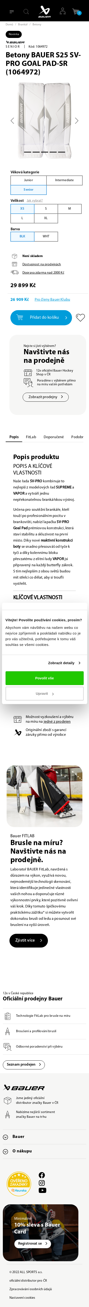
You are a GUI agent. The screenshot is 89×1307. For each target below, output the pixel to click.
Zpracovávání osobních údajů (30, 1289)
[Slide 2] (44, 152)
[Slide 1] (36, 152)
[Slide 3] (53, 152)
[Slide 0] (27, 152)
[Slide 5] (61, 152)
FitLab (31, 437)
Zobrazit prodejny (46, 397)
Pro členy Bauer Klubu (52, 300)
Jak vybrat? (35, 200)
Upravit (45, 693)
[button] (75, 11)
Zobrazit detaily (61, 663)
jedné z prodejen (57, 722)
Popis (13, 437)
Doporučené (54, 437)
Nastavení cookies (22, 1298)
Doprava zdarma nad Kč (43, 273)
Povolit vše (44, 678)
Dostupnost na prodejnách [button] (41, 264)
